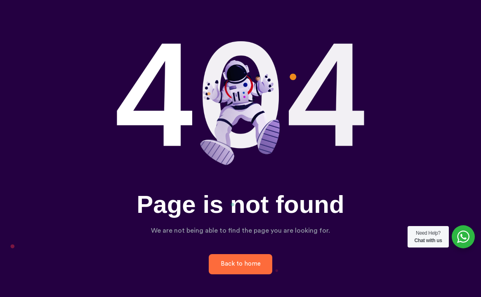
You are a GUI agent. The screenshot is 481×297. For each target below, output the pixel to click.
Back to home (241, 264)
